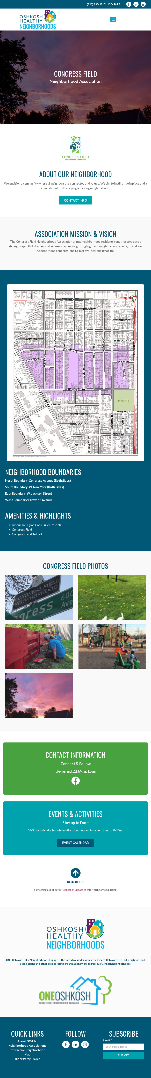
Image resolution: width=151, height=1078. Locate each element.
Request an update (72, 889)
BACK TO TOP (75, 882)
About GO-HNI (27, 1041)
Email (106, 1040)
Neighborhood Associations (27, 1045)
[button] (113, 19)
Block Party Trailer (27, 1059)
